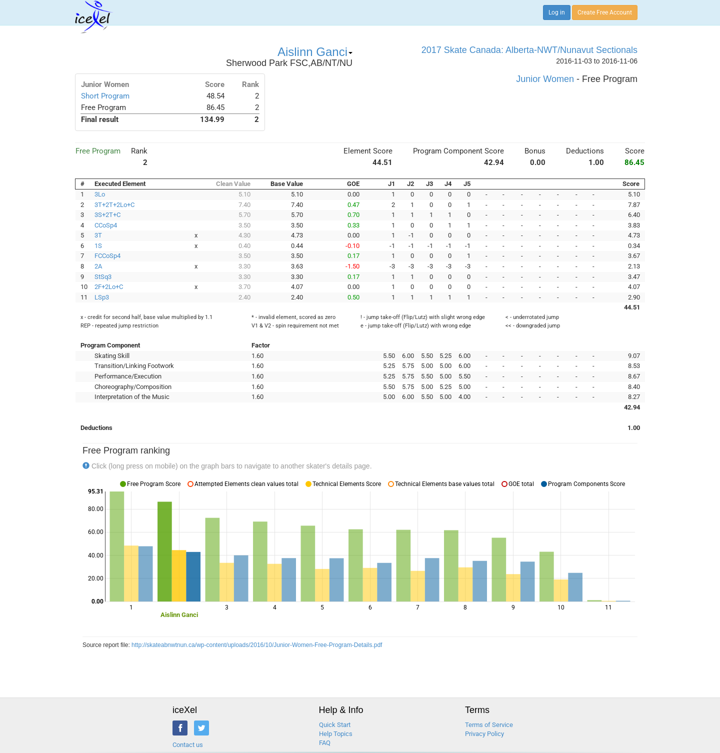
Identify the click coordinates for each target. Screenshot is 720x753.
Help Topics (335, 734)
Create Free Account (605, 12)
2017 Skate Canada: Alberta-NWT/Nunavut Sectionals (530, 50)
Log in (556, 12)
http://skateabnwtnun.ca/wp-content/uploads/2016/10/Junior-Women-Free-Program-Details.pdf (257, 645)
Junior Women (545, 79)
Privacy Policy (484, 734)
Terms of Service (489, 724)
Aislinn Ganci (315, 51)
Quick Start (334, 724)
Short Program (105, 96)
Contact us (187, 744)
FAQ (324, 742)
